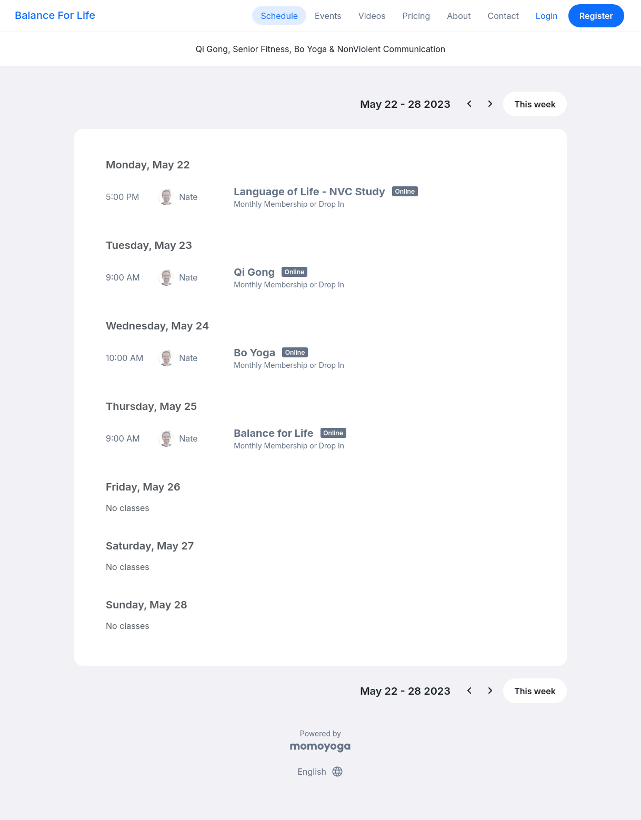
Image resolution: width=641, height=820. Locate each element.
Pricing (416, 16)
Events (328, 16)
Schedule (279, 16)
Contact (502, 16)
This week (535, 104)
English (320, 771)
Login (547, 16)
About (458, 16)
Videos (372, 16)
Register (596, 16)
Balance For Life (55, 15)
